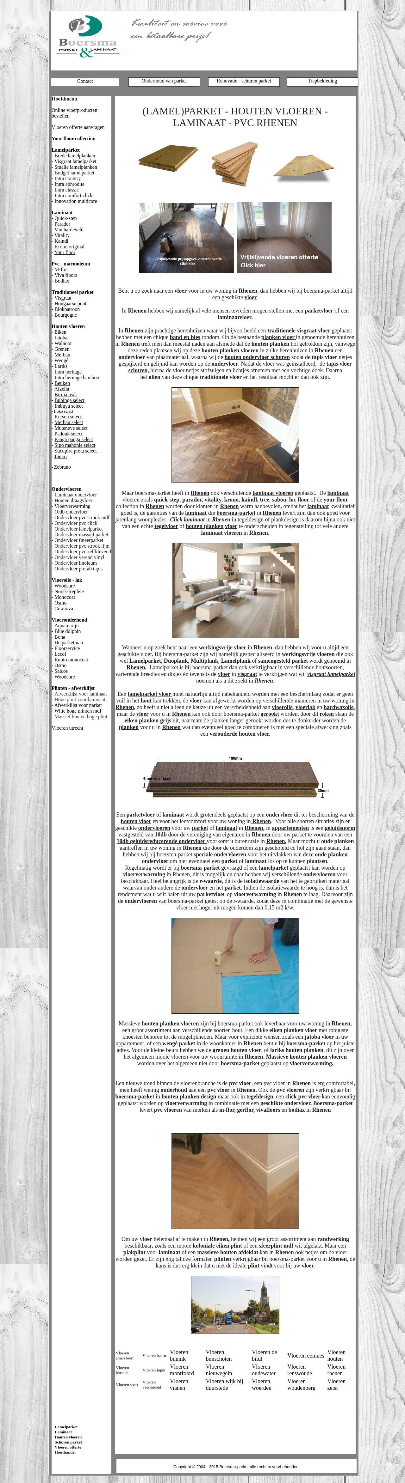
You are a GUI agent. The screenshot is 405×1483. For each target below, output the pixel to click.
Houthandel (65, 1452)
